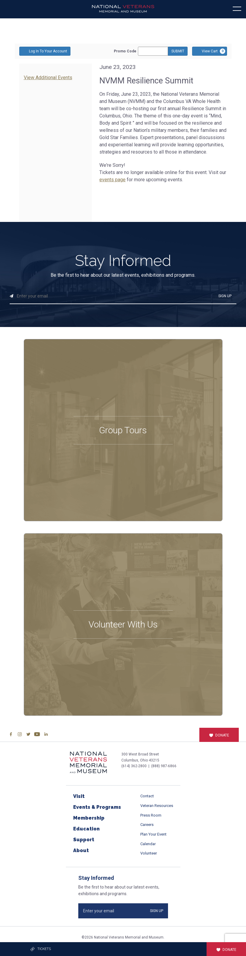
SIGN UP (225, 296)
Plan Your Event (153, 834)
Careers (147, 824)
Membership (88, 818)
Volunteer (148, 853)
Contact (147, 796)
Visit (79, 796)
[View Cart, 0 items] (209, 51)
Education (86, 829)
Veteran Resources (156, 805)
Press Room (150, 815)
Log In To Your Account (45, 50)
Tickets (40, 949)
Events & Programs (97, 807)
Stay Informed (123, 260)
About (81, 850)
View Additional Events (48, 77)
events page (112, 179)
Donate (219, 735)
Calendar (148, 844)
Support (83, 839)
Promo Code (125, 51)
